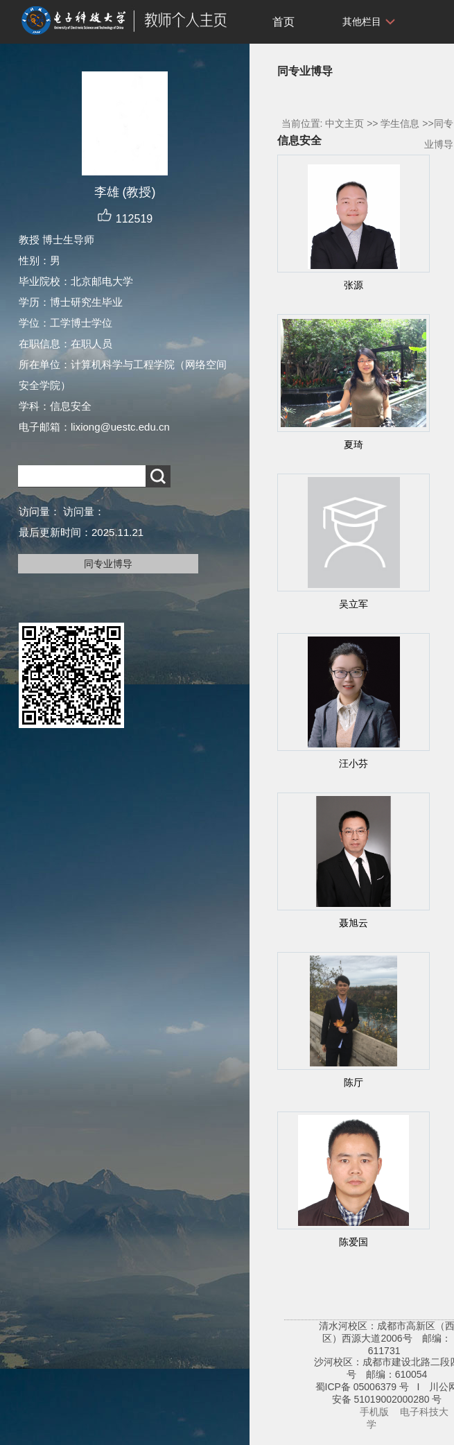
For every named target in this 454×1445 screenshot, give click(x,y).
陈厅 (353, 1082)
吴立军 (353, 603)
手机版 (374, 1411)
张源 (353, 285)
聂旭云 (353, 922)
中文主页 (344, 123)
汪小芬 (353, 763)
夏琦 (353, 444)
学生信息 (400, 123)
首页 (283, 22)
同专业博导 (108, 563)
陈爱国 (353, 1241)
